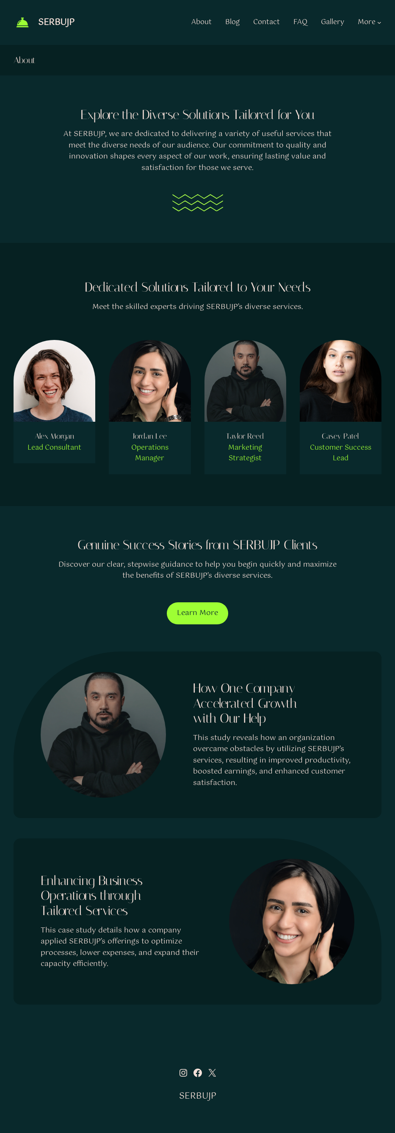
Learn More (197, 613)
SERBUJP (56, 23)
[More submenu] (379, 22)
